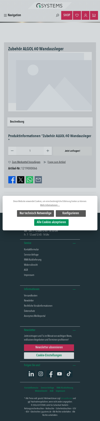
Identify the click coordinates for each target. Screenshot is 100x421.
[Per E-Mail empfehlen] (38, 179)
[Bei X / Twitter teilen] (20, 179)
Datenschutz (29, 311)
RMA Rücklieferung (32, 260)
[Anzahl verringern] (12, 151)
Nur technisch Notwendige (35, 213)
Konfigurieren (70, 213)
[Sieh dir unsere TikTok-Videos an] (68, 373)
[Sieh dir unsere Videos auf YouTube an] (59, 373)
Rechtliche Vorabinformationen (38, 306)
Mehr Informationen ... (50, 205)
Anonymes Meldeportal (34, 316)
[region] (50, 81)
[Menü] (12, 16)
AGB (26, 270)
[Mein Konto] (86, 15)
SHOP (66, 15)
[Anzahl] (30, 151)
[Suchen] (57, 16)
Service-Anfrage (31, 255)
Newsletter (29, 300)
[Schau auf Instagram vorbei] (40, 373)
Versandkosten (30, 295)
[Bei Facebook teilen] (11, 179)
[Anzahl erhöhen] (48, 151)
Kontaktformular (31, 249)
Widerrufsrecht (31, 265)
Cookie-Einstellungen (49, 355)
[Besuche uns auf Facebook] (50, 373)
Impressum (29, 275)
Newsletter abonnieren (49, 347)
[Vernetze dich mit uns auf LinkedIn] (31, 373)
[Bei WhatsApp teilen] (29, 179)
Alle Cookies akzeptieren (51, 222)
